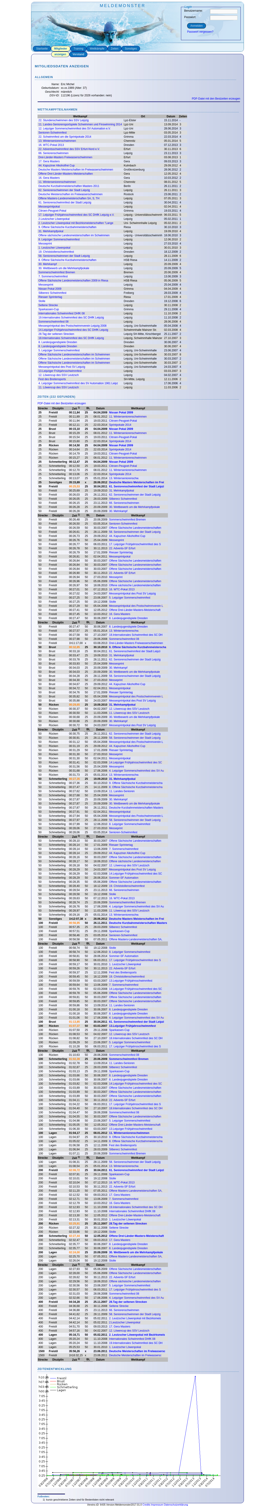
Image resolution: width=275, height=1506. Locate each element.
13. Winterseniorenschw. (124, 478)
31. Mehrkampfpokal (50, 231)
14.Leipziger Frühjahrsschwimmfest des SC (135, 762)
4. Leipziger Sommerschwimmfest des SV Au (136, 770)
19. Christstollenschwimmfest (56, 251)
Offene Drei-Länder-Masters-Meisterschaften (65, 173)
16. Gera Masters (49, 177)
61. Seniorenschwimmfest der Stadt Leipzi (136, 486)
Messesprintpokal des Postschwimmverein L (136, 605)
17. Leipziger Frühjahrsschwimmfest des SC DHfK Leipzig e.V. (76, 214)
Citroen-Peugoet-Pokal (52, 210)
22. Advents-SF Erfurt (122, 548)
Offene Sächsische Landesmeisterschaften (135, 527)
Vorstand (78, 54)
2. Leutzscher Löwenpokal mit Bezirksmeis (135, 1318)
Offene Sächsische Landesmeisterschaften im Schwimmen (74, 354)
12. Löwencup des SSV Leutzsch (58, 375)
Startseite (42, 48)
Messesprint (45, 284)
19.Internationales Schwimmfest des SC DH (135, 1207)
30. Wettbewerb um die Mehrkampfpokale (63, 268)
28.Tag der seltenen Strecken (56, 334)
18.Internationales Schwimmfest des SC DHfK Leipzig (71, 338)
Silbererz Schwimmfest (52, 292)
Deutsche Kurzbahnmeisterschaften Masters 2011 (68, 186)
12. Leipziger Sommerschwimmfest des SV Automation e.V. (74, 128)
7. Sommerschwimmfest (53, 276)
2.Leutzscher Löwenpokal (54, 219)
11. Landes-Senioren (122, 791)
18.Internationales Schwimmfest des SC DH (135, 634)
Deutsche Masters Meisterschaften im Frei (136, 482)
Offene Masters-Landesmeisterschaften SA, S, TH (68, 198)
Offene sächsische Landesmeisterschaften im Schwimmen (74, 235)
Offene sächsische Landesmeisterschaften (135, 585)
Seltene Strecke (48, 305)
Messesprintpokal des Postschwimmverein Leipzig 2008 (72, 325)
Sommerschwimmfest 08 (53, 321)
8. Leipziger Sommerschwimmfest (59, 239)
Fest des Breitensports (52, 379)
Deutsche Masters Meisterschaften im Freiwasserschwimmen (75, 169)
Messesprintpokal (49, 206)
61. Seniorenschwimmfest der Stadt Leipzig (64, 202)
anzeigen (60, 54)
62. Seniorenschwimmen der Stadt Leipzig (64, 190)
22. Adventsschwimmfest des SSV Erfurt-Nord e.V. (69, 149)
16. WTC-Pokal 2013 (51, 145)
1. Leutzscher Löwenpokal (54, 247)
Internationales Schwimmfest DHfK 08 (61, 313)
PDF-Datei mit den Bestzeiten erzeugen (216, 98)
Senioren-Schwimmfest (52, 132)
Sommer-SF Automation (123, 877)
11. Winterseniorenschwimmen (57, 182)
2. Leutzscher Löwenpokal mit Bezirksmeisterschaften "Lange (75, 223)
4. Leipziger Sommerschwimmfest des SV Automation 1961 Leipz (78, 383)
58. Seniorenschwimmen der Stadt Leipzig (64, 256)
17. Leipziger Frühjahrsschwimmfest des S (135, 544)
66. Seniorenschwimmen (53, 153)
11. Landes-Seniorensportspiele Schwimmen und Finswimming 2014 (80, 124)
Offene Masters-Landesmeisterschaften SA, (135, 939)
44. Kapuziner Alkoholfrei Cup (56, 165)
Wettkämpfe (97, 48)
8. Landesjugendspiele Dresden (57, 342)
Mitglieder (60, 48)
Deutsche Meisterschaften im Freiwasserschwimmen (70, 194)
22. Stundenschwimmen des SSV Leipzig (63, 120)
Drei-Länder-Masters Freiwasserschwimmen (65, 157)
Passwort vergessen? (200, 31)
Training (78, 48)
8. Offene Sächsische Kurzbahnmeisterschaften (67, 260)
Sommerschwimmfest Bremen (56, 272)
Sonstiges (131, 48)
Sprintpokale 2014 (120, 424)
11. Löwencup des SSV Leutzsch (58, 387)
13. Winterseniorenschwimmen (57, 140)
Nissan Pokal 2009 (49, 288)
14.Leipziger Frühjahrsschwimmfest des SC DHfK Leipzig (73, 329)
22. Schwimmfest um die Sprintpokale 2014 (64, 136)
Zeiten (114, 48)
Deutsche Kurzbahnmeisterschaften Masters (136, 807)
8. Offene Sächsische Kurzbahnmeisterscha (135, 787)
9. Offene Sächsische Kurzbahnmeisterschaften (67, 227)
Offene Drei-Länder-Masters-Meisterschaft (135, 610)
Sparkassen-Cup (48, 309)
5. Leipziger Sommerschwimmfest (59, 350)
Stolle (41, 301)
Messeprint (45, 243)
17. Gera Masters (49, 161)
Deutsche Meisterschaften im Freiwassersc (137, 1351)
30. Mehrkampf (47, 264)
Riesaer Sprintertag (50, 297)
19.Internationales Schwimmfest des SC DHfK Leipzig (71, 317)
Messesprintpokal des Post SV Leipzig (61, 366)
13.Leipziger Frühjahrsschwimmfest (60, 371)
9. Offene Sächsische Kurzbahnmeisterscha (137, 647)
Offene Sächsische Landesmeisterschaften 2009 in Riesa (73, 280)
